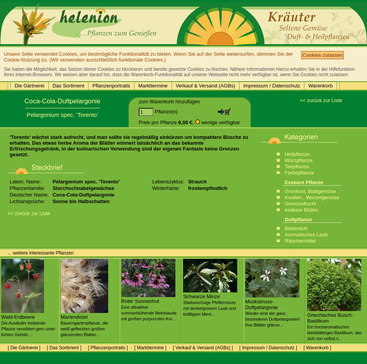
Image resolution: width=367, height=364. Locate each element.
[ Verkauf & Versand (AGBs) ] (203, 347)
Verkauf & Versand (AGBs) (205, 86)
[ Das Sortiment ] (64, 347)
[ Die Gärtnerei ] (24, 347)
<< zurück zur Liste (321, 100)
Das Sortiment (68, 86)
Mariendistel (84, 322)
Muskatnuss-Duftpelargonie (272, 310)
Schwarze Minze (210, 302)
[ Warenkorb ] (317, 347)
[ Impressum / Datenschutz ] (268, 347)
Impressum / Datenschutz (271, 86)
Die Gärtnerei (29, 86)
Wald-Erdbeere (28, 322)
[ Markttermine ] (150, 347)
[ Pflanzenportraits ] (107, 347)
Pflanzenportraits (111, 86)
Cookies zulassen (322, 55)
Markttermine (153, 86)
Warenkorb (320, 86)
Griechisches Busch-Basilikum (334, 323)
